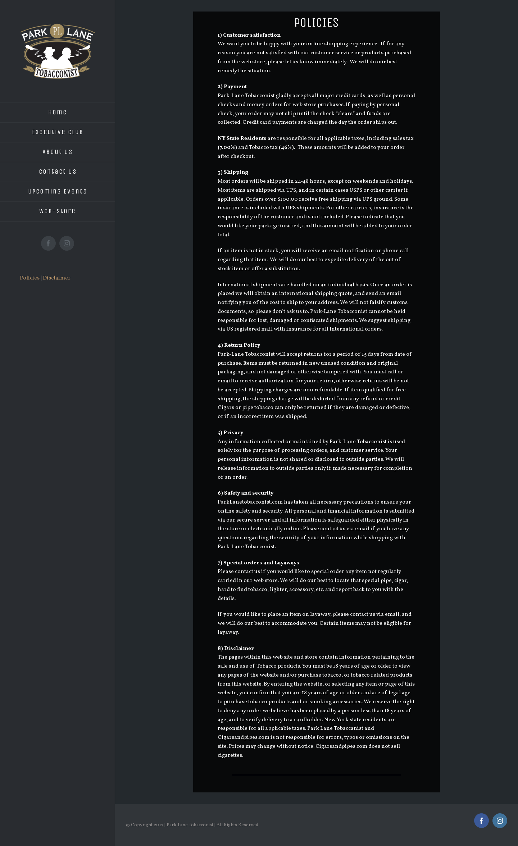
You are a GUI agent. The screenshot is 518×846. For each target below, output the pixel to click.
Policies (30, 278)
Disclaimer (57, 278)
